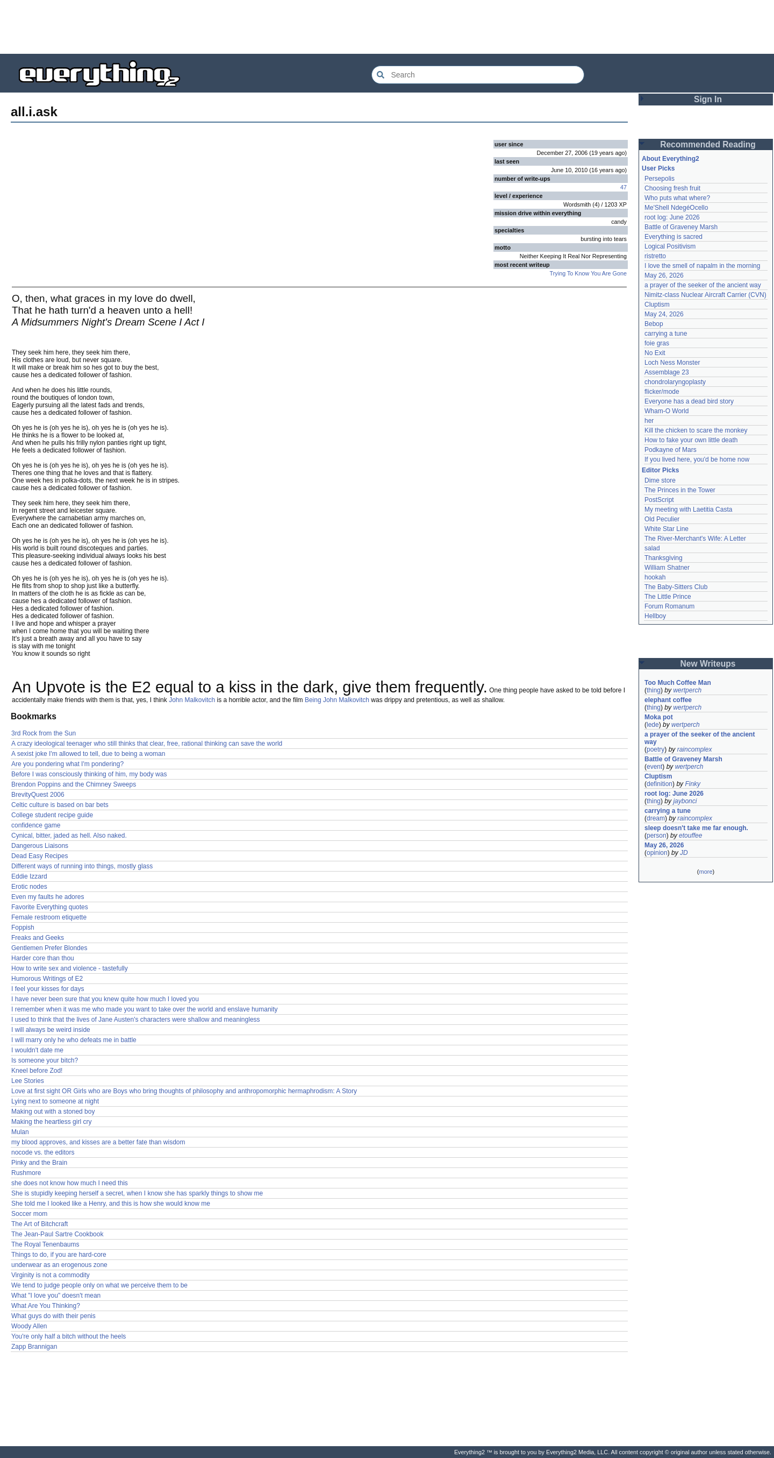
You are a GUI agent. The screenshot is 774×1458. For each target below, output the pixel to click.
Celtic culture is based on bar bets (60, 805)
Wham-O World (666, 411)
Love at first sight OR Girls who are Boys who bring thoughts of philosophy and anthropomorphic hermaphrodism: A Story (184, 1091)
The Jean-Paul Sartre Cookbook (57, 1234)
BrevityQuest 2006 (37, 794)
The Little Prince (667, 596)
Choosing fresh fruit (672, 188)
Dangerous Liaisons (39, 846)
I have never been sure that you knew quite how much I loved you (105, 999)
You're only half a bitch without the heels (68, 1336)
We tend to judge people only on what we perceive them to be (99, 1285)
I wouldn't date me (37, 1050)
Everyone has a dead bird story (689, 401)
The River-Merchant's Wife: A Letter (695, 538)
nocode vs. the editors (42, 1152)
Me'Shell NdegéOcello (676, 207)
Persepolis (659, 178)
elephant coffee (668, 700)
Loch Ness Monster (672, 362)
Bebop (653, 324)
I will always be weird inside (50, 1030)
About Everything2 (670, 158)
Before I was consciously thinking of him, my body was (89, 774)
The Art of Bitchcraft (39, 1224)
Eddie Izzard (29, 876)
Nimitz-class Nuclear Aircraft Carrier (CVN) (705, 295)
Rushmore (26, 1173)
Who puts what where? (677, 198)
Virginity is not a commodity (50, 1275)
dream (656, 818)
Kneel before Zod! (36, 1070)
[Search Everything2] (477, 75)
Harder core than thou (42, 958)
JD (684, 853)
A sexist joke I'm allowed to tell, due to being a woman (88, 754)
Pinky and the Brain (39, 1162)
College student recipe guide (52, 815)
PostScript (659, 500)
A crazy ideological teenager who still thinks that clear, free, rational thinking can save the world (146, 743)
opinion (657, 853)
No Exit (654, 353)
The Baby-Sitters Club (675, 587)
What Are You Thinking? (45, 1306)
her (649, 420)
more (705, 871)
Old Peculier (661, 519)
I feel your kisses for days (47, 989)
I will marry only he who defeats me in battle (74, 1040)
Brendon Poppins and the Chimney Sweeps (73, 784)
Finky (692, 784)
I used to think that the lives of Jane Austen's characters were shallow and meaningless (135, 1019)
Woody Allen (29, 1326)
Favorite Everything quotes (49, 907)
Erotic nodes (29, 886)
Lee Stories (27, 1081)
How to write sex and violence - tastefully (69, 968)
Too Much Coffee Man (677, 682)
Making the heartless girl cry (51, 1122)
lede (653, 724)
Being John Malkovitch (337, 700)
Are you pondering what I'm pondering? (67, 764)
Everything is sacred (673, 236)
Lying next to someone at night (55, 1101)
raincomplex (694, 749)
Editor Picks (660, 470)
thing (654, 690)
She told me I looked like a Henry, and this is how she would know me (110, 1203)
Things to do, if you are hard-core (58, 1254)
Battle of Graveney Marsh (681, 227)
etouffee (690, 835)
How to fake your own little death (690, 440)
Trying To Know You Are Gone (588, 273)
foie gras (656, 343)
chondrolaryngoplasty (675, 382)
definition (659, 784)
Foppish (22, 927)
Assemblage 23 (666, 372)
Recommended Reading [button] (708, 144)
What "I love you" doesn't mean (56, 1295)
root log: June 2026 (672, 217)
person (656, 835)
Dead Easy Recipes (39, 856)
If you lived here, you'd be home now (696, 459)
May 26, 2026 (664, 275)
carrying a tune (665, 333)
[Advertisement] (387, 27)
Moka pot (658, 717)
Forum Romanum (669, 606)
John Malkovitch (192, 700)
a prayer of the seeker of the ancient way (702, 285)
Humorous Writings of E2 (47, 978)
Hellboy (655, 616)
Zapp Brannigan (34, 1346)
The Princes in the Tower (679, 490)
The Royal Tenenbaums (45, 1244)
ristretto (655, 256)
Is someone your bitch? (44, 1060)
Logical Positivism (670, 246)
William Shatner (667, 567)
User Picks (658, 168)
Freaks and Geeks (37, 938)
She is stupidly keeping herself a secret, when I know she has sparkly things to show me (137, 1193)
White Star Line (666, 529)
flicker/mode (661, 391)
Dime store (660, 480)
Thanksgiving (663, 558)
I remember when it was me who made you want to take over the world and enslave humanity (144, 1009)
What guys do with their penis (53, 1316)
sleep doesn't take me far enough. (696, 828)
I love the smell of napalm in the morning (702, 266)
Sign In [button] (708, 99)
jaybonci (685, 801)
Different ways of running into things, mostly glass (82, 866)
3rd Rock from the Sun (43, 733)
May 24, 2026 (664, 314)
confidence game (35, 825)
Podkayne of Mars (670, 450)
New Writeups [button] (708, 663)
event (654, 766)
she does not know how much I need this (69, 1183)
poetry (655, 749)
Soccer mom (29, 1214)
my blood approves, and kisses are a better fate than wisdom (98, 1142)
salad (652, 548)
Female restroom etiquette (49, 917)
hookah (654, 577)
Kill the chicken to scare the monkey (695, 430)
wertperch (687, 690)
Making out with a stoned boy (53, 1111)
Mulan (20, 1132)
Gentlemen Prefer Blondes (49, 948)
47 (623, 187)
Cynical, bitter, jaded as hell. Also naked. (69, 835)
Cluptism (657, 304)
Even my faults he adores (47, 897)
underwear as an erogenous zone (59, 1265)
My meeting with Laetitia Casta (688, 509)
